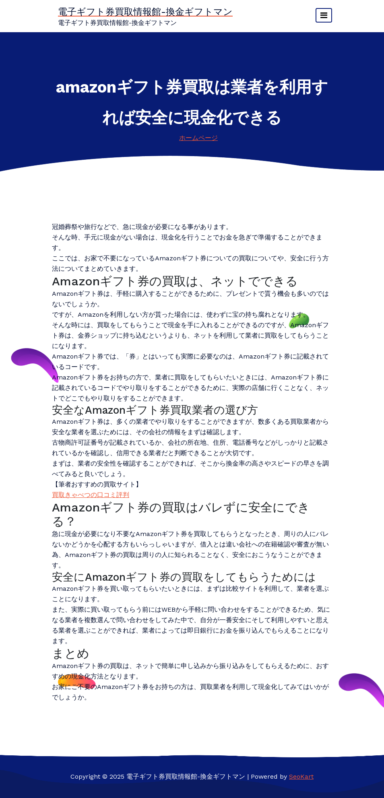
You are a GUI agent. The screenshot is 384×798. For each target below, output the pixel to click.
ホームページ (198, 138)
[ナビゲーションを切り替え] (324, 15)
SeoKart (301, 776)
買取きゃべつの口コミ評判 (90, 495)
